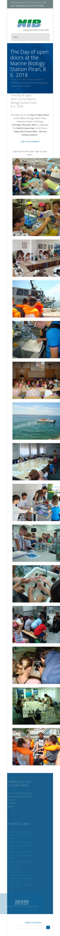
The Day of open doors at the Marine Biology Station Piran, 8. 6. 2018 (24, 100)
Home (16, 79)
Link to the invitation (30, 141)
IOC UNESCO (25, 79)
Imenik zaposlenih (33, 922)
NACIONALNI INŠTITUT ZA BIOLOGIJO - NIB (31, 2)
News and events (39, 79)
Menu (18, 37)
